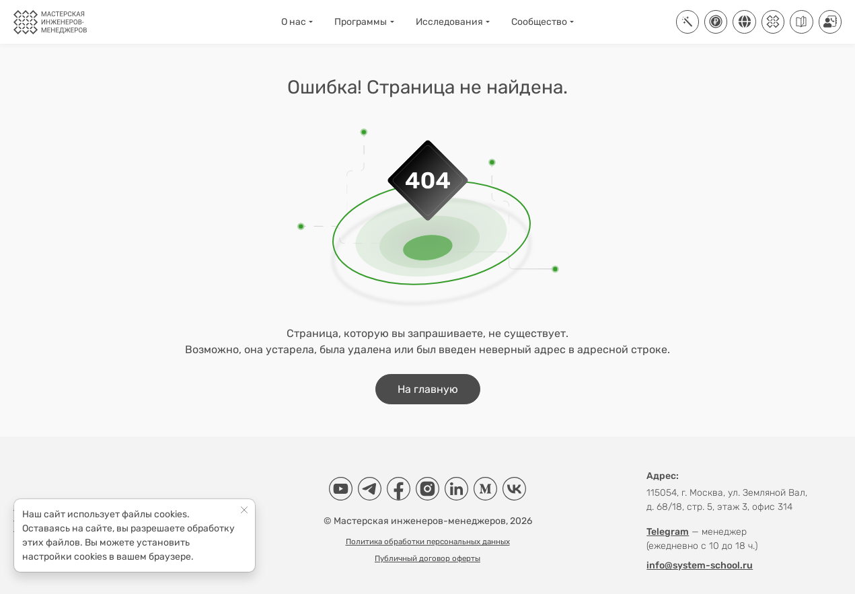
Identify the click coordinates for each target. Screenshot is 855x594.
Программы (360, 22)
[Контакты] (830, 21)
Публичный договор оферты (427, 558)
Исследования (449, 22)
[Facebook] (398, 488)
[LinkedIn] (456, 488)
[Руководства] (801, 21)
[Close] (244, 509)
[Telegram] (369, 488)
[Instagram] (427, 488)
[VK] (514, 488)
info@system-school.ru (699, 565)
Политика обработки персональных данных (428, 541)
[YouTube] (340, 488)
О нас (293, 22)
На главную (428, 389)
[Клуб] (772, 21)
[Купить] (715, 21)
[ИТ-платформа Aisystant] (687, 21)
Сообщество (539, 22)
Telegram (667, 531)
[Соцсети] (744, 21)
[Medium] (485, 488)
